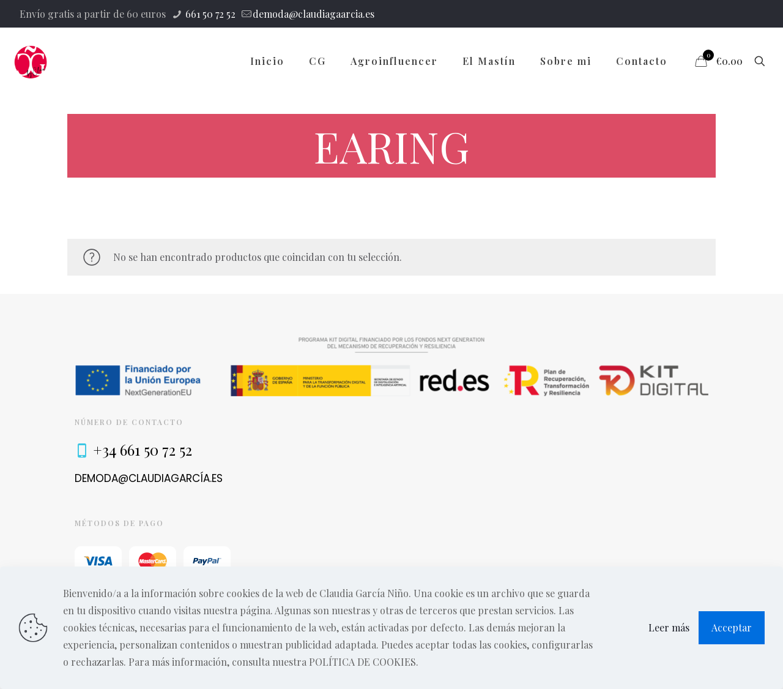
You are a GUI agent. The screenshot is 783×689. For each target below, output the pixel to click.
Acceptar (731, 627)
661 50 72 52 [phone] (209, 13)
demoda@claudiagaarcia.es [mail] (313, 13)
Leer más (668, 627)
